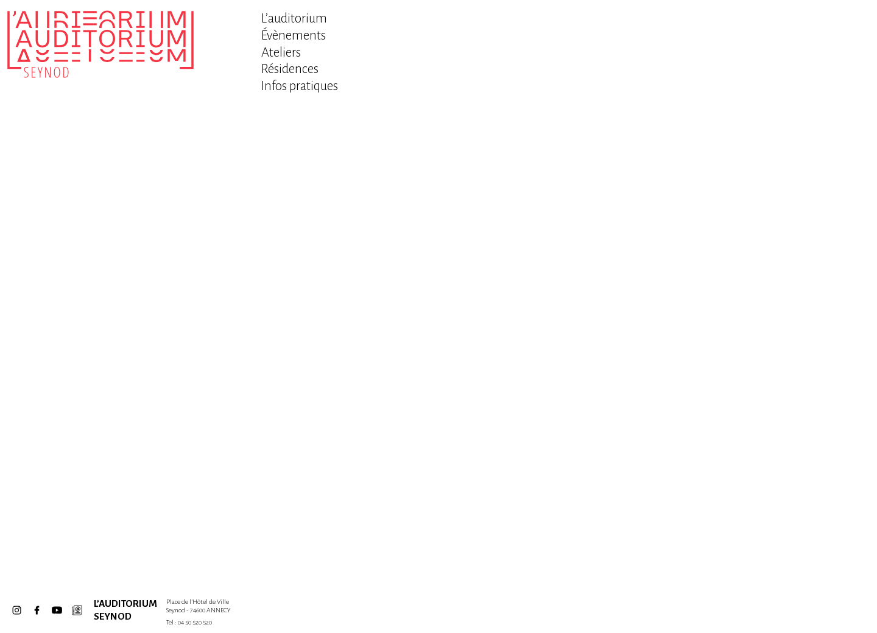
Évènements (293, 36)
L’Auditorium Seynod (119, 609)
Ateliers (281, 53)
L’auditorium (294, 19)
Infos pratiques (299, 86)
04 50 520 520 (195, 622)
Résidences (290, 69)
